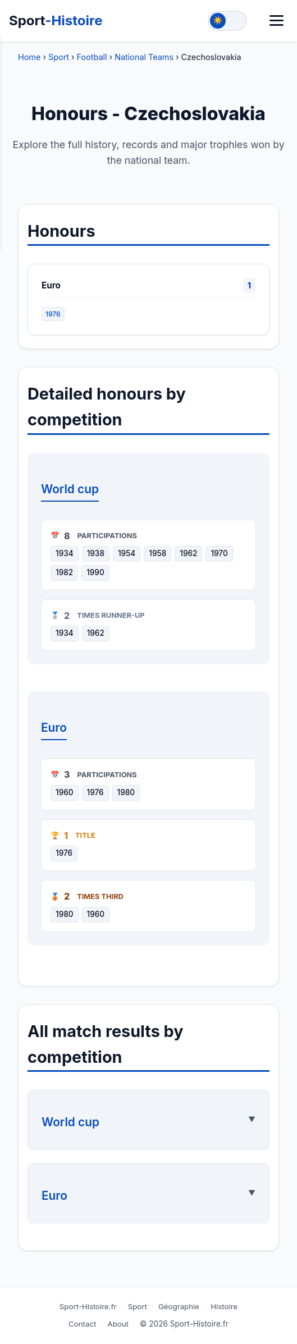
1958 (157, 553)
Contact (82, 1323)
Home (29, 57)
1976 (53, 314)
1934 (65, 553)
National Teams (144, 57)
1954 (126, 553)
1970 (219, 553)
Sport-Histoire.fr (88, 1306)
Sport (56, 20)
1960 (65, 792)
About (118, 1323)
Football (92, 57)
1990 (95, 572)
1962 (188, 553)
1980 (126, 792)
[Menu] (276, 20)
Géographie (178, 1306)
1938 (95, 553)
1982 (64, 572)
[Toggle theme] (227, 21)
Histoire (224, 1306)
